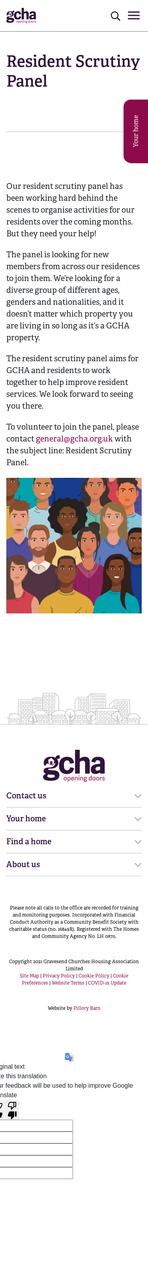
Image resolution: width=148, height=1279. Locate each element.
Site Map (29, 976)
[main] (74, 329)
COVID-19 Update (107, 983)
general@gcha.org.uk (74, 439)
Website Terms (68, 983)
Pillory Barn (87, 1008)
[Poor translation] (12, 1110)
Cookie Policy (94, 976)
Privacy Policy (59, 976)
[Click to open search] (115, 15)
